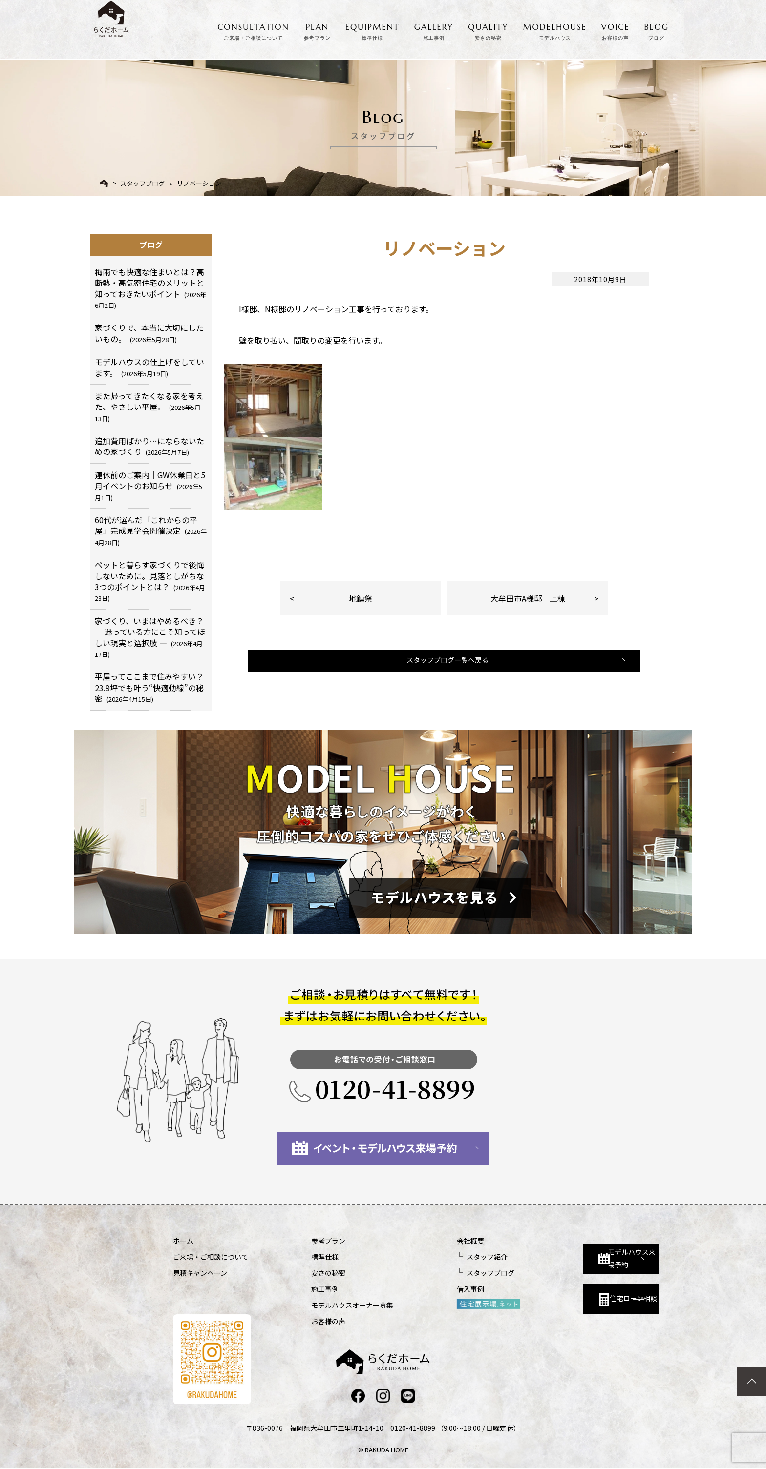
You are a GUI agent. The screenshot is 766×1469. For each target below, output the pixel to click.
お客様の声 (302, 1321)
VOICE (615, 29)
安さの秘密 (302, 1273)
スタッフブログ (142, 183)
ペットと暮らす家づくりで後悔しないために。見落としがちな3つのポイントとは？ (150, 581)
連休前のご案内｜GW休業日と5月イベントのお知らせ (150, 485)
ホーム (183, 1240)
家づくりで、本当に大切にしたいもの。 (149, 333)
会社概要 (418, 1240)
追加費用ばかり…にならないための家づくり (149, 446)
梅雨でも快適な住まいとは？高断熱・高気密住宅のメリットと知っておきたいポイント (150, 288)
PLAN (317, 29)
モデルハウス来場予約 (572, 1249)
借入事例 (418, 1289)
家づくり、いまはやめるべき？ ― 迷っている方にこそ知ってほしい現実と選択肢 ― (150, 637)
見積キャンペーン (200, 1273)
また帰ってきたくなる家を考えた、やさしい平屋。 (149, 406)
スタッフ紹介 (434, 1257)
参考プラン (302, 1240)
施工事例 (299, 1289)
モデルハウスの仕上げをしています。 (149, 367)
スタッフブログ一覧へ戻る (443, 671)
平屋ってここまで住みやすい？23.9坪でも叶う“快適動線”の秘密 (149, 687)
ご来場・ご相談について (210, 1257)
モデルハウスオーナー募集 (326, 1305)
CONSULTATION (253, 29)
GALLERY (434, 29)
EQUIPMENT (372, 29)
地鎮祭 (360, 598)
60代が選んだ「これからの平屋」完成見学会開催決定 (151, 530)
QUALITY (488, 29)
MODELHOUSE (555, 29)
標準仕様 (299, 1257)
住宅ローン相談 (567, 1292)
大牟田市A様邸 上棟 (527, 598)
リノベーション (199, 183)
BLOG (656, 29)
